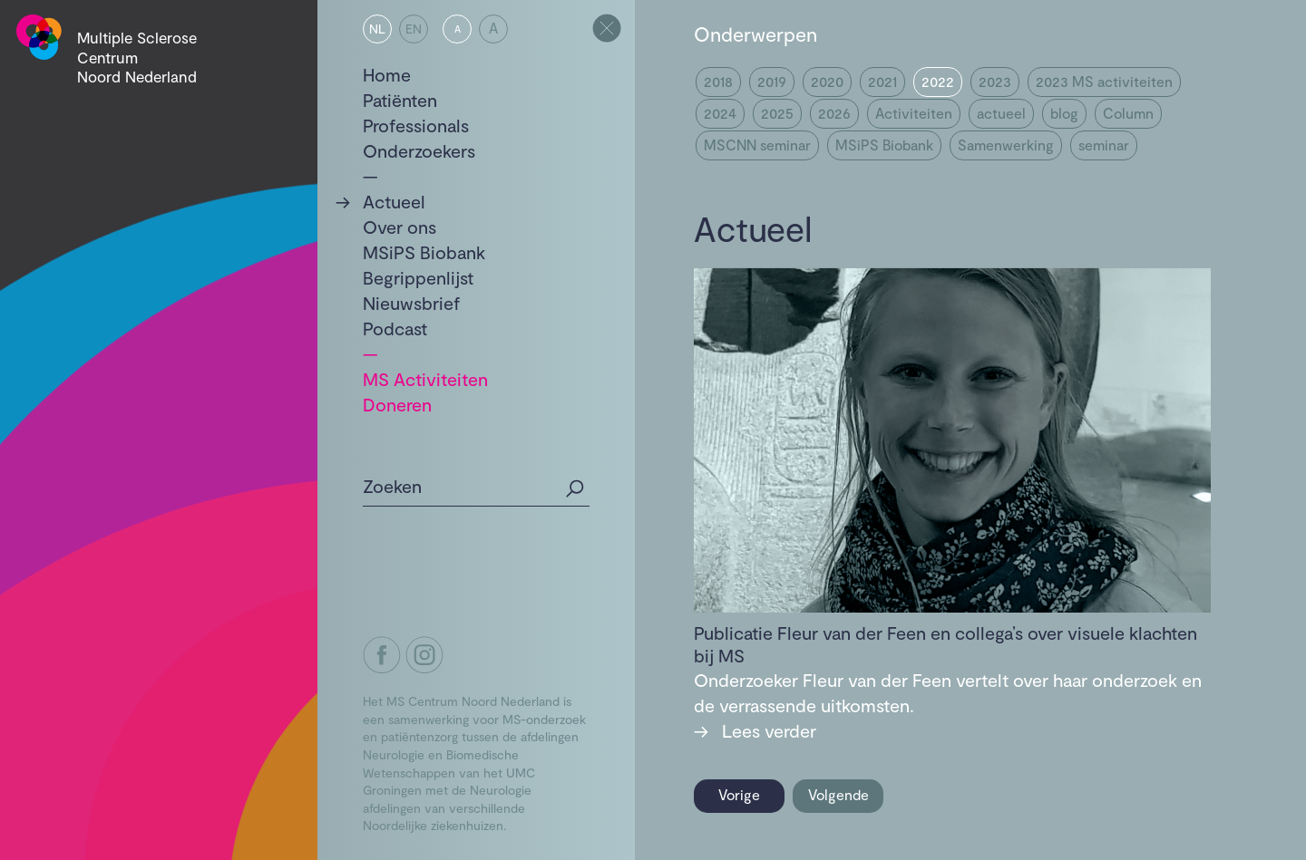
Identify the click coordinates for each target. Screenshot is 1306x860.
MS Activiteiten (425, 379)
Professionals (416, 125)
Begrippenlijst (418, 277)
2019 (771, 81)
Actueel (394, 201)
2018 (718, 81)
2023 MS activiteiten (1104, 81)
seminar (1103, 144)
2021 (882, 81)
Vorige (739, 794)
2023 (995, 81)
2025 (777, 112)
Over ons (399, 226)
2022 (937, 81)
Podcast (395, 328)
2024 (720, 112)
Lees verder (755, 730)
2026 (834, 112)
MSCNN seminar (757, 144)
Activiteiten (913, 112)
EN (413, 28)
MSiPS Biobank (424, 252)
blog (1064, 112)
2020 (827, 81)
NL (377, 28)
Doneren (397, 404)
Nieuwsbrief (412, 303)
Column (1128, 112)
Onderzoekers (419, 150)
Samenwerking (1006, 144)
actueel (1001, 112)
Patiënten (400, 100)
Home (387, 74)
